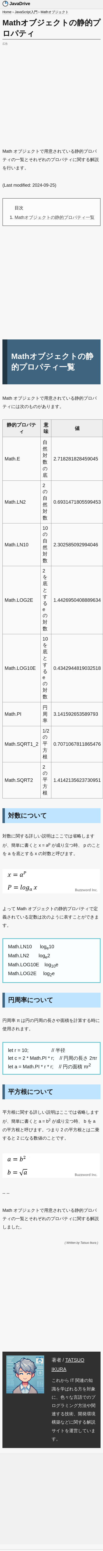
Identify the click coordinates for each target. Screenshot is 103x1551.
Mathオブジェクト (55, 12)
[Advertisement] (45, 92)
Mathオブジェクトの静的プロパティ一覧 (54, 217)
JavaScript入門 (26, 12)
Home (6, 12)
